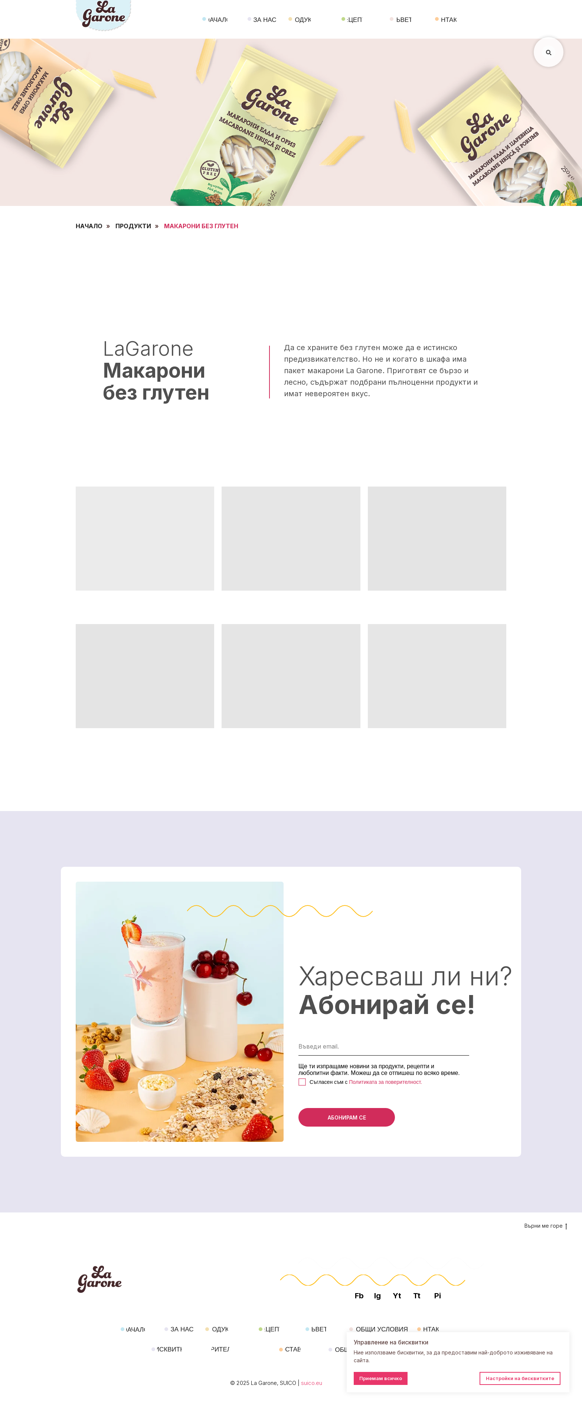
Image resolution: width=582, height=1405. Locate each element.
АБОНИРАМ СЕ (347, 1117)
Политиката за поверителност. (384, 1082)
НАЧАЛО (89, 226)
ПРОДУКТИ (133, 226)
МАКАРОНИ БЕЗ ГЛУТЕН (201, 226)
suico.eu (311, 1382)
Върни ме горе (545, 1226)
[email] (383, 1046)
